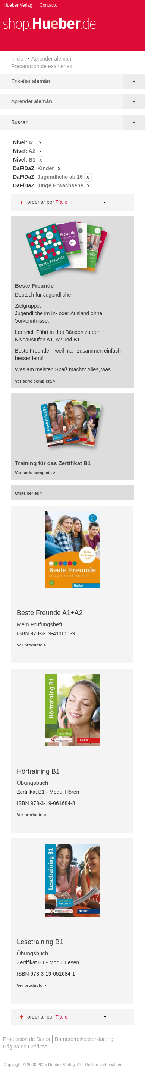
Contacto (48, 5)
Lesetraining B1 (40, 942)
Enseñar (30, 81)
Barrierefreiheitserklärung (84, 1039)
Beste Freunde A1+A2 (50, 613)
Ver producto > (31, 645)
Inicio (17, 59)
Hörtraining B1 (38, 771)
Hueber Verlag (18, 5)
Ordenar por (40, 202)
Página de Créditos (25, 1047)
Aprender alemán (51, 59)
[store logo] (49, 23)
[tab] (72, 164)
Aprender (31, 101)
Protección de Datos (26, 1039)
